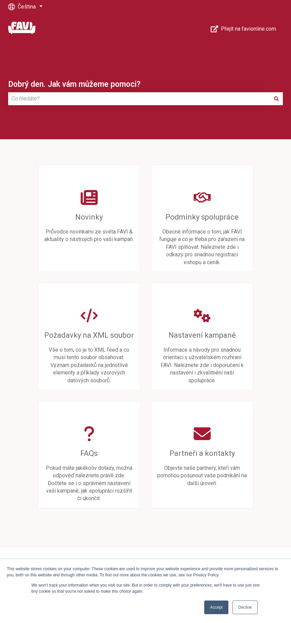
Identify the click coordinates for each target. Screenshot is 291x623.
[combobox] (139, 98)
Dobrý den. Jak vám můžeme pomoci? (74, 84)
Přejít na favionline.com (243, 29)
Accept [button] (216, 607)
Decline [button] (245, 607)
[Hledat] (276, 98)
